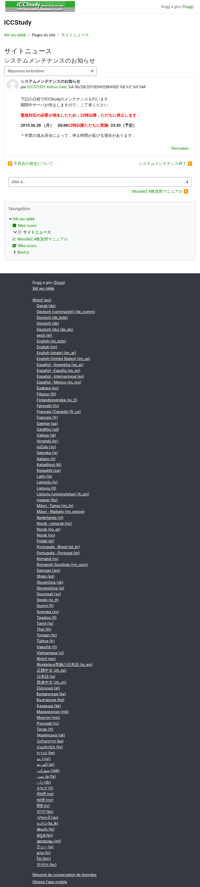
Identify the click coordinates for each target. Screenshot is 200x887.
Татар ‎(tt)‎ (45, 729)
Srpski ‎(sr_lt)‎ (48, 600)
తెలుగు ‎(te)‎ (46, 829)
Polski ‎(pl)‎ (45, 541)
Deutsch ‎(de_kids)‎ (52, 317)
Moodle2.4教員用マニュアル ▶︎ (160, 191)
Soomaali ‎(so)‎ (49, 594)
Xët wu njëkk (15, 35)
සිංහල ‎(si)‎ (45, 847)
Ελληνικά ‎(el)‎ (48, 688)
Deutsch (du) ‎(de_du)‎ (55, 329)
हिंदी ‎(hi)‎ (43, 805)
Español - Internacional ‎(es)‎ (60, 376)
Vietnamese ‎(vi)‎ (50, 653)
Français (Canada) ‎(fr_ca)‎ (59, 411)
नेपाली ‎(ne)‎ (45, 794)
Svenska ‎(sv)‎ (48, 611)
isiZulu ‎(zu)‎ (46, 447)
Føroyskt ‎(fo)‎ (48, 405)
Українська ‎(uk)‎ (51, 735)
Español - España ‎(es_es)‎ (58, 370)
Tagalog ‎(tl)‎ (47, 617)
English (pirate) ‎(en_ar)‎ (56, 352)
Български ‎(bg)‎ (50, 699)
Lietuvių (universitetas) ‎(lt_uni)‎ (63, 494)
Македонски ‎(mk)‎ (53, 711)
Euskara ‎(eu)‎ (48, 388)
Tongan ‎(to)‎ (47, 635)
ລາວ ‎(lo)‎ (44, 852)
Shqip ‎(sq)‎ (46, 576)
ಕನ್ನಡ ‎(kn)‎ (45, 835)
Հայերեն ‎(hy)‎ (50, 747)
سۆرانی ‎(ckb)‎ (48, 770)
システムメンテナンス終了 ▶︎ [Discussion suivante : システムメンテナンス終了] (165, 163)
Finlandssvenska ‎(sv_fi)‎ (57, 400)
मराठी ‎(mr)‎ (45, 800)
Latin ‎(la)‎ (44, 476)
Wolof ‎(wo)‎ (42, 300)
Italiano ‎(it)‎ (46, 458)
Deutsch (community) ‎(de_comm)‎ (66, 311)
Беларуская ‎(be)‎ (51, 694)
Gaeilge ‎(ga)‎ (47, 423)
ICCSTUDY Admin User (46, 87)
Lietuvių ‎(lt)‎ (46, 488)
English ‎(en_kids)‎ (51, 341)
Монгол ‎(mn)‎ (48, 717)
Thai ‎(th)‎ (44, 629)
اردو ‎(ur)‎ (44, 758)
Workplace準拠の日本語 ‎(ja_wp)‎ (65, 664)
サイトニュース (75, 35)
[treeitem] (100, 235)
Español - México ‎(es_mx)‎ (59, 382)
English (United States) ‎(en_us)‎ (63, 358)
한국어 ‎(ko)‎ (47, 864)
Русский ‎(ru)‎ (48, 723)
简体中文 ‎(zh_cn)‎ (51, 682)
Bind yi (23, 252)
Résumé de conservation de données (65, 874)
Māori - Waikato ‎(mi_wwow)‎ (61, 511)
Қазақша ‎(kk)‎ (49, 706)
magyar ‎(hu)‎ (47, 500)
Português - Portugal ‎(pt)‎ (58, 553)
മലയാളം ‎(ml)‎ (49, 841)
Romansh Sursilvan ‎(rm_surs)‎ (62, 564)
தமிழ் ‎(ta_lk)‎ (48, 823)
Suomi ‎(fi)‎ (45, 605)
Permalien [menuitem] (180, 148)
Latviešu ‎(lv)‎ (47, 482)
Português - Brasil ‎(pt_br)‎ (58, 547)
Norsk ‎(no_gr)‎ (49, 529)
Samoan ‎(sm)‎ (48, 570)
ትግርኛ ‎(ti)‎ (45, 788)
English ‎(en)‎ (47, 347)
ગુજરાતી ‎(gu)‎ (47, 817)
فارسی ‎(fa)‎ (46, 776)
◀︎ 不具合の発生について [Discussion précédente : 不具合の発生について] (30, 163)
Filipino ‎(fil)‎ (46, 394)
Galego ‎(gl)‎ (46, 435)
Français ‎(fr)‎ (47, 417)
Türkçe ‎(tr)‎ (46, 641)
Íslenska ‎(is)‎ (47, 452)
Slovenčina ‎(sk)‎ (50, 582)
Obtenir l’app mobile (50, 882)
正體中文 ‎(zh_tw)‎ (51, 670)
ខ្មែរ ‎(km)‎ (44, 858)
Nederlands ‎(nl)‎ (50, 517)
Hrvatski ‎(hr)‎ (47, 441)
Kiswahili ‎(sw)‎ (49, 470)
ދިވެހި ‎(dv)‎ (44, 782)
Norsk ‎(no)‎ (46, 535)
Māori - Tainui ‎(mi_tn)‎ (55, 505)
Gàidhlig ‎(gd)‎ (48, 429)
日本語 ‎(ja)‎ (46, 676)
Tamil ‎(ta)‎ (45, 623)
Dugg (187, 6)
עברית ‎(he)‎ (46, 752)
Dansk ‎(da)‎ (46, 306)
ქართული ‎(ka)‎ (50, 741)
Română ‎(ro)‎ (48, 558)
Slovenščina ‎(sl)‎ (50, 588)
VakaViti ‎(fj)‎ (47, 647)
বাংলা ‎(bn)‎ (45, 811)
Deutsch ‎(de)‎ (48, 323)
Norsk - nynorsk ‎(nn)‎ (54, 523)
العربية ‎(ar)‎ (46, 764)
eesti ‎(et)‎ (44, 335)
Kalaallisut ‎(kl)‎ (49, 464)
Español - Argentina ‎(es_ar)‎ (60, 364)
